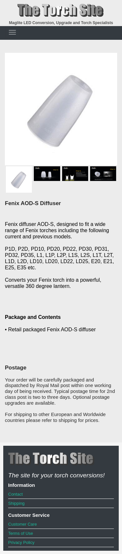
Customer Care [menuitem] (22, 524)
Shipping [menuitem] (16, 503)
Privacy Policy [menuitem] (21, 542)
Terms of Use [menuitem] (20, 533)
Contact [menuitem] (15, 494)
